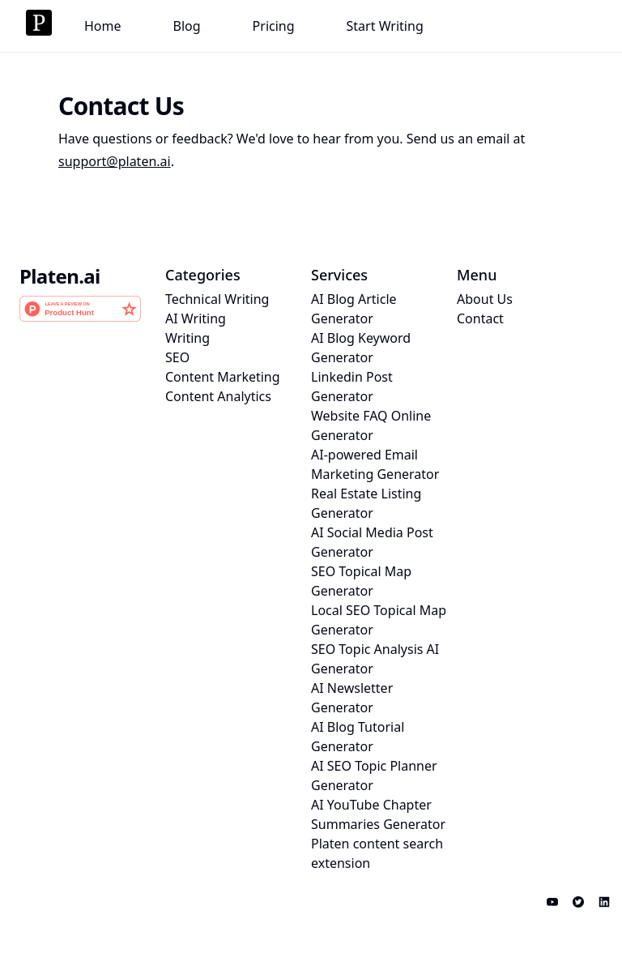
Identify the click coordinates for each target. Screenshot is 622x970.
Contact (480, 318)
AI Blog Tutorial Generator (357, 736)
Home (102, 26)
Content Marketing (222, 377)
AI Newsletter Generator (352, 697)
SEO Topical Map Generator (361, 581)
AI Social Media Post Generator (372, 542)
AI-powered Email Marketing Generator (375, 464)
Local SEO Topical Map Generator (378, 620)
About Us (485, 299)
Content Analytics (218, 396)
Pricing (274, 26)
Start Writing (385, 26)
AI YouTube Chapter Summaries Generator (378, 814)
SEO (177, 357)
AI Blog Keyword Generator (361, 347)
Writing (187, 338)
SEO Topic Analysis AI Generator (375, 658)
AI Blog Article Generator (354, 308)
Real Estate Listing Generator (366, 503)
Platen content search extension (377, 853)
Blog (187, 26)
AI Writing (195, 318)
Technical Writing (217, 299)
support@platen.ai (114, 161)
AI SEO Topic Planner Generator (374, 775)
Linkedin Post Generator (352, 386)
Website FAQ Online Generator (371, 425)
